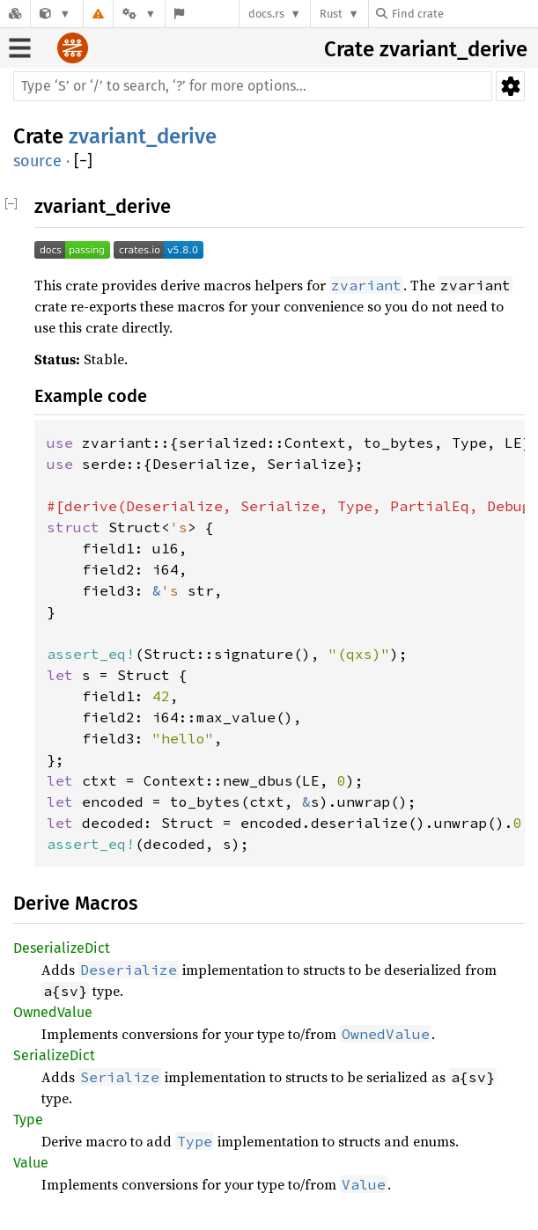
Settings (510, 86)
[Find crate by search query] (464, 13)
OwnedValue (52, 1012)
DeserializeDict (61, 948)
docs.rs (266, 13)
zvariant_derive (453, 49)
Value (30, 1162)
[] (83, 161)
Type (28, 1119)
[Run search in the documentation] (252, 86)
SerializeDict (54, 1055)
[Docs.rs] (15, 13)
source (37, 161)
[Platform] (139, 13)
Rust (331, 13)
